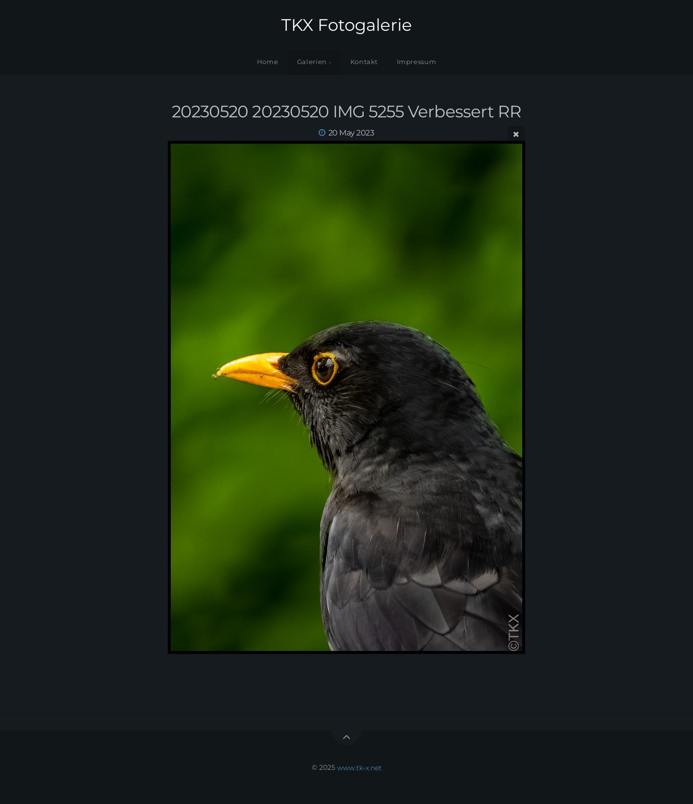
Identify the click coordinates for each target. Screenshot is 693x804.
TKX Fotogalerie (346, 25)
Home (267, 62)
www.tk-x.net (359, 767)
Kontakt (364, 62)
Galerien (312, 62)
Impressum (417, 62)
